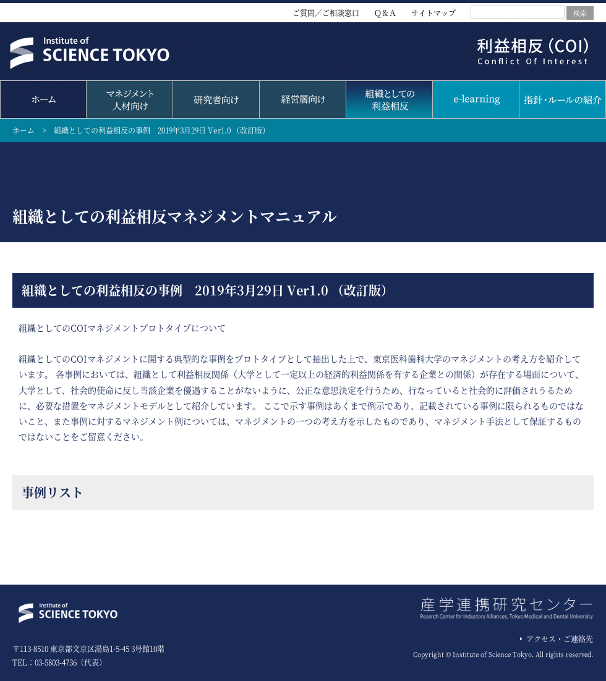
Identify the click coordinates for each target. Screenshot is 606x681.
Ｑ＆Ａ (385, 12)
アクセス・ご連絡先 (559, 638)
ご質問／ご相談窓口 (325, 12)
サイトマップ (433, 12)
